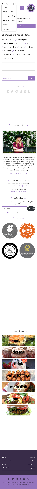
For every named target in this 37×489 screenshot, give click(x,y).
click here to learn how (18, 191)
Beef (12, 40)
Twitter (32, 461)
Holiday (7, 51)
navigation (7, 4)
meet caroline (9, 16)
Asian (4, 40)
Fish (21, 47)
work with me (9, 20)
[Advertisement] (18, 108)
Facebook (31, 457)
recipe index (8, 12)
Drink (29, 43)
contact (6, 29)
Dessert (20, 43)
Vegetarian (9, 58)
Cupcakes (8, 43)
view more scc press (18, 262)
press (5, 25)
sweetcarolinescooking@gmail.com (18, 186)
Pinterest (31, 464)
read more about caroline (18, 173)
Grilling (30, 47)
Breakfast (22, 40)
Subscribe (32, 208)
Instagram (31, 468)
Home (4, 457)
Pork (17, 54)
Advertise (5, 468)
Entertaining (10, 47)
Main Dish (19, 51)
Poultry (26, 54)
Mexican (8, 54)
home (5, 7)
